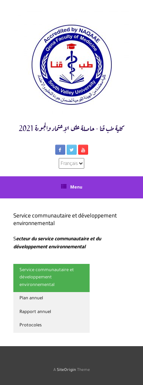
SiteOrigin (66, 370)
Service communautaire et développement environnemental (46, 278)
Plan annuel (31, 298)
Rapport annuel (35, 312)
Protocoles (30, 325)
